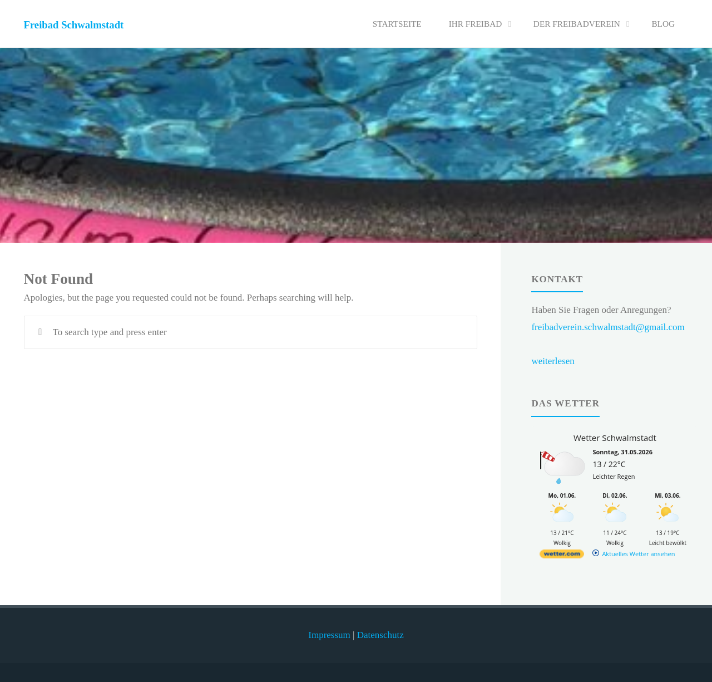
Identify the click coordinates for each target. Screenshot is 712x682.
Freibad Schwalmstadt (74, 25)
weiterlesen (552, 361)
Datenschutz (380, 635)
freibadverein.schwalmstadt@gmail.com (607, 327)
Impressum (329, 635)
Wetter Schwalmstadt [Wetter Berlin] (614, 437)
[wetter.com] (562, 556)
